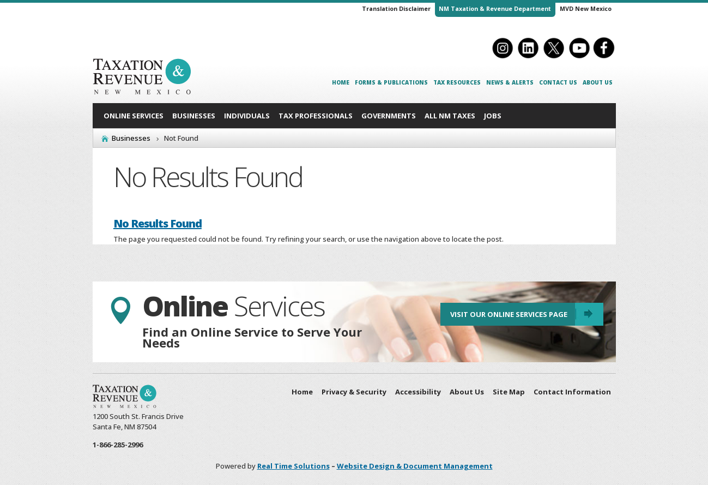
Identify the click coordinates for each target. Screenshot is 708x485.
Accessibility (418, 392)
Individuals (247, 116)
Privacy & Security (354, 392)
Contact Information (572, 392)
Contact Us (558, 82)
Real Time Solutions (293, 466)
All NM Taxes (450, 116)
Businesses (193, 116)
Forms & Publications (391, 82)
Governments (388, 116)
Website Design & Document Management (415, 466)
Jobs (492, 116)
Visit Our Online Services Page (506, 316)
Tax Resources (457, 82)
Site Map (509, 392)
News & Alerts (510, 82)
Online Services (134, 116)
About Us (598, 82)
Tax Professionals (316, 116)
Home (340, 82)
